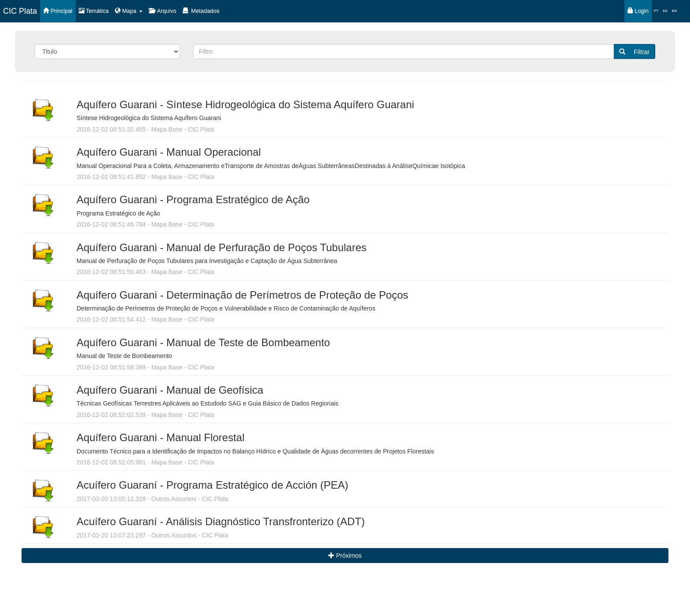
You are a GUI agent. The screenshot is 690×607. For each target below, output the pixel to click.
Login (638, 10)
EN (674, 11)
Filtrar (634, 51)
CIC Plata (20, 11)
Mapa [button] (129, 10)
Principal (57, 10)
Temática (94, 10)
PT (656, 11)
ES (665, 11)
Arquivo (162, 10)
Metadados (201, 10)
